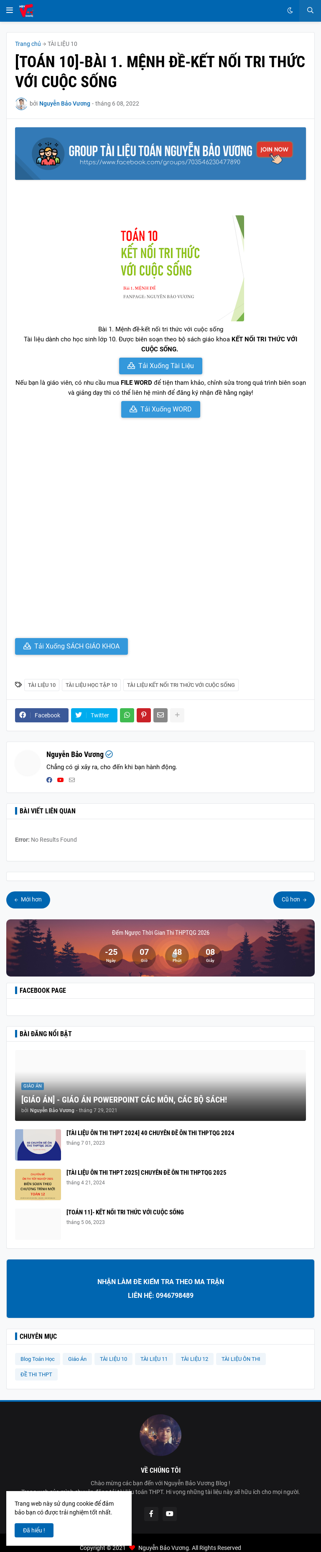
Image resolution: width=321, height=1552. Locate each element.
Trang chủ (28, 44)
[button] (9, 11)
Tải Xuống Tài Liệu (166, 366)
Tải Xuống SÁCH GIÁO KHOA (77, 646)
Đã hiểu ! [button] (34, 1530)
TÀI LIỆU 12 (194, 1359)
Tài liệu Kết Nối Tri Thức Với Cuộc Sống (181, 685)
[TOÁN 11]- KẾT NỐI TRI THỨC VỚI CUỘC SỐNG (125, 1212)
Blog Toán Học (37, 1359)
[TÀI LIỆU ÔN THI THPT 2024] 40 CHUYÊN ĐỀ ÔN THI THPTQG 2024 (150, 1133)
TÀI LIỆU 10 (62, 44)
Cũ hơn (291, 899)
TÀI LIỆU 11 (154, 1359)
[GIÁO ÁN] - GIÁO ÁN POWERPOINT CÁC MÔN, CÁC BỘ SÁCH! (124, 1100)
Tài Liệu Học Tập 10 (91, 685)
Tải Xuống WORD (166, 409)
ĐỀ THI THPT (36, 1374)
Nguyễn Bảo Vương (75, 754)
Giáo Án (77, 1359)
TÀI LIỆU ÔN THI (241, 1359)
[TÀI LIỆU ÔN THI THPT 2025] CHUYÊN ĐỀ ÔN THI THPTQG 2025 (146, 1172)
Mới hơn (31, 899)
